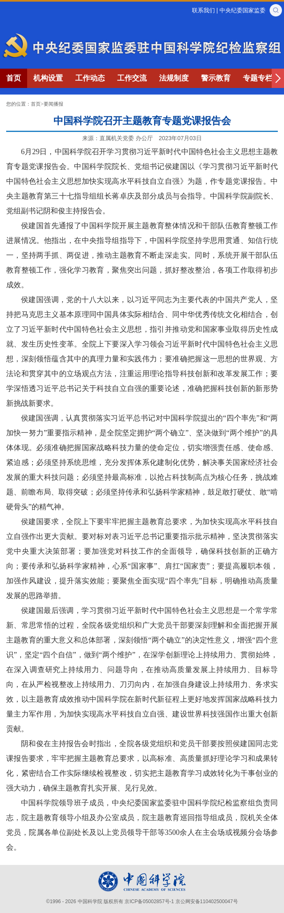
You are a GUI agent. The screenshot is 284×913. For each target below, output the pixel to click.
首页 (13, 78)
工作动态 (90, 78)
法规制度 (174, 78)
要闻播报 (53, 104)
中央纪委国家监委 (242, 10)
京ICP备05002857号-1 (149, 901)
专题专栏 (257, 78)
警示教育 (216, 78)
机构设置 (48, 78)
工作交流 (132, 78)
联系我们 (203, 10)
